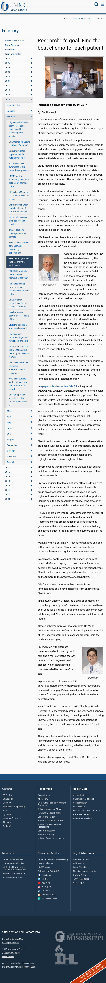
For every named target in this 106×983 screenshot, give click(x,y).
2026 (7, 55)
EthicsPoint (78, 860)
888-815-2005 (29, 964)
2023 (7, 68)
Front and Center (13, 51)
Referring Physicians (82, 815)
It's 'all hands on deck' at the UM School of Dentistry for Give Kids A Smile (19, 348)
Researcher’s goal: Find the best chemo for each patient (19, 258)
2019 (7, 86)
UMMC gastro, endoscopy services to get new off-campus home (19, 178)
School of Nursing (46, 831)
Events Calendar (45, 860)
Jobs (5, 807)
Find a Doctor (79, 803)
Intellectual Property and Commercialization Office (14, 865)
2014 (7, 473)
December (11, 459)
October (11, 447)
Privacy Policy (79, 872)
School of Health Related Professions (49, 822)
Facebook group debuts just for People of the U (19, 312)
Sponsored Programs (12, 874)
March (10, 408)
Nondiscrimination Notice (85, 868)
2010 (7, 491)
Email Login (8, 796)
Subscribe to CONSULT (48, 868)
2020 (7, 82)
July (9, 430)
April (9, 413)
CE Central (7, 792)
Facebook (44, 872)
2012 (7, 482)
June (9, 425)
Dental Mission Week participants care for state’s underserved (18, 205)
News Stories (49, 5)
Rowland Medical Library (49, 810)
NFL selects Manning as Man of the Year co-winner (19, 192)
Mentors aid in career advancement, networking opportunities (18, 244)
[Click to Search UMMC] (96, 4)
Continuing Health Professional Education (52, 800)
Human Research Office (13, 860)
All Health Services (81, 792)
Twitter (43, 876)
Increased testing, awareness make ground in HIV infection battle (19, 285)
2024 (7, 64)
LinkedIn (44, 887)
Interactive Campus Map (14, 803)
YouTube (44, 879)
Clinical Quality (80, 799)
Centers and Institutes (13, 856)
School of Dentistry (46, 813)
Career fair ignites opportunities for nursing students (17, 151)
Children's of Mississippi (84, 796)
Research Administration (14, 870)
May (9, 419)
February (11, 113)
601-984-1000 (28, 960)
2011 (7, 487)
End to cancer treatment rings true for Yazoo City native (18, 334)
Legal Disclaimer (80, 864)
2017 (90, 15)
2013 (7, 478)
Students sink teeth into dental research (18, 323)
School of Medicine (46, 827)
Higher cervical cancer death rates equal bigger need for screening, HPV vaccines (19, 126)
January (11, 107)
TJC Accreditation (81, 876)
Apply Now (43, 796)
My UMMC (7, 811)
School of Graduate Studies (50, 817)
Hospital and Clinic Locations (86, 807)
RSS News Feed (47, 891)
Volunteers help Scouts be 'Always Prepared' (19, 140)
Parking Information (12, 815)
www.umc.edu (8, 953)
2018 (7, 91)
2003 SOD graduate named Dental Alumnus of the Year (18, 271)
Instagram (44, 883)
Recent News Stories (14, 37)
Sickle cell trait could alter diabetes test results (18, 217)
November (12, 453)
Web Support (79, 879)
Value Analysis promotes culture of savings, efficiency (18, 300)
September (12, 442)
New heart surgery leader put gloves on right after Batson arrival (18, 380)
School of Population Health (51, 835)
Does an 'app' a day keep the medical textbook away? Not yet (18, 396)
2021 (7, 77)
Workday (7, 823)
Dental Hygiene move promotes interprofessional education (18, 364)
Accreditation (44, 792)
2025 (7, 59)
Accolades (10, 46)
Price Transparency (82, 811)
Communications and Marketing (53, 856)
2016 (7, 464)
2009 (7, 495)
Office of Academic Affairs (50, 806)
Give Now (7, 799)
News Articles (13, 102)
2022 (7, 73)
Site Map (7, 819)
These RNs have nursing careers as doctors (17, 230)
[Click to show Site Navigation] (102, 4)
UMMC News (44, 864)
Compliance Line (80, 856)
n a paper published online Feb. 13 (57, 383)
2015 (7, 468)
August (10, 436)
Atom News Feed (47, 895)
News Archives (12, 42)
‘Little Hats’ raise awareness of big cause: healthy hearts (19, 163)
